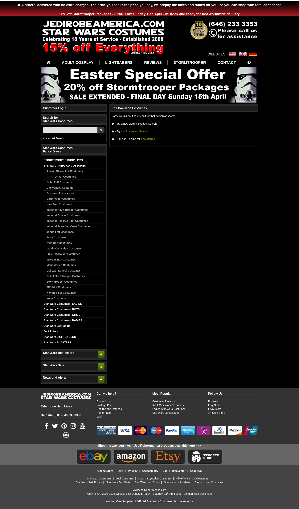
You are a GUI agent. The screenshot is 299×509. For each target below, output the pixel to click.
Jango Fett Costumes (60, 231)
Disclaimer (179, 470)
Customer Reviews (163, 401)
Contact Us (103, 401)
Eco (165, 470)
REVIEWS (153, 62)
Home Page (104, 412)
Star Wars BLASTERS (57, 342)
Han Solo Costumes (59, 204)
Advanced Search (53, 138)
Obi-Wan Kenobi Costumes (192, 478)
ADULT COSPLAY (78, 62)
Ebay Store (214, 408)
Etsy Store (214, 405)
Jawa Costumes (57, 237)
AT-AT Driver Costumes (61, 176)
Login (100, 416)
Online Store (105, 470)
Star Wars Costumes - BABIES (63, 320)
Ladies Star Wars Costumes (169, 408)
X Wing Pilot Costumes (61, 292)
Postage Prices (106, 405)
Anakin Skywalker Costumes (65, 171)
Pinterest (213, 401)
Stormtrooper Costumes (62, 281)
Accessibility (150, 470)
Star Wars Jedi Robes (89, 482)
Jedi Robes (51, 331)
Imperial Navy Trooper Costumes (67, 209)
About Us (196, 470)
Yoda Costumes (57, 298)
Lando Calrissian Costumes (64, 248)
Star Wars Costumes (99, 478)
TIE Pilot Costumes (59, 287)
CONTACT (227, 62)
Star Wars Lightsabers (165, 412)
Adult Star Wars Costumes (168, 405)
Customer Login (54, 108)
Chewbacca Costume (60, 187)
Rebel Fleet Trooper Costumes (66, 276)
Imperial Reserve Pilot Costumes (67, 220)
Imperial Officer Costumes (63, 215)
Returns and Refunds (109, 408)
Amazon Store (216, 412)
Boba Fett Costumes (59, 182)
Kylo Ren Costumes (59, 242)
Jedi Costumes (125, 478)
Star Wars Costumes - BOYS (62, 309)
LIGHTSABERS (119, 62)
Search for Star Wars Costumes (58, 119)
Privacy (132, 470)
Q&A (121, 470)
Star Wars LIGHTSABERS (60, 336)
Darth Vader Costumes (61, 198)
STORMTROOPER (189, 62)
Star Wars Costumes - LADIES (63, 303)
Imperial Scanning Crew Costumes (68, 226)
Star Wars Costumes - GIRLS (62, 314)
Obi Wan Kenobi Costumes (64, 270)
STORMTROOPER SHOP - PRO (63, 160)
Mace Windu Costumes (61, 259)
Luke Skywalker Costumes (63, 254)
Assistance (148, 138)
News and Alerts (55, 377)
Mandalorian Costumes (61, 265)
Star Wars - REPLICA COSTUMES (65, 165)
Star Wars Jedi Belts (118, 482)
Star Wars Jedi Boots (57, 325)
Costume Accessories (60, 193)
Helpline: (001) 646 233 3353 (61, 415)
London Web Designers (198, 493)
